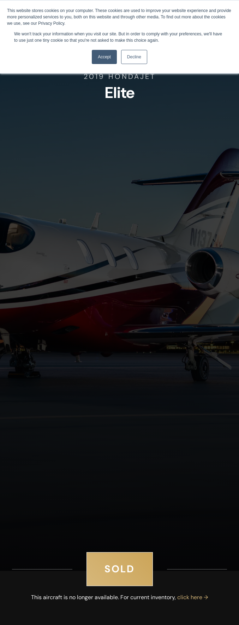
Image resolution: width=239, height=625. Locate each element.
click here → (192, 597)
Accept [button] (104, 56)
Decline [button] (134, 56)
